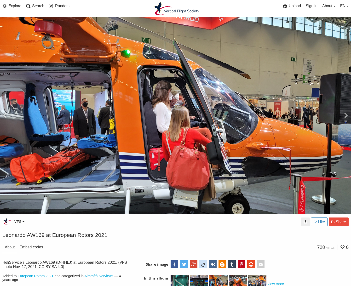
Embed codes (31, 247)
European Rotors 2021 (36, 276)
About (10, 247)
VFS (19, 221)
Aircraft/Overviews (98, 276)
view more (276, 284)
